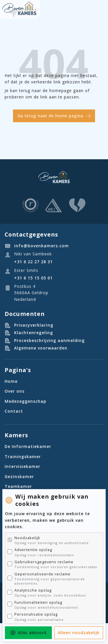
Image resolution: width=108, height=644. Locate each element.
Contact (14, 411)
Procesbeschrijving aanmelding (49, 340)
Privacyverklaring (33, 325)
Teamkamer (18, 486)
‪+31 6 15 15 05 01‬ (33, 278)
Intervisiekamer (22, 466)
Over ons (14, 391)
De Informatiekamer (28, 446)
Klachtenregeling (33, 332)
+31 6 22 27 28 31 (33, 261)
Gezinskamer (19, 476)
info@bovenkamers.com (41, 245)
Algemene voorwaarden (40, 348)
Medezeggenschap (25, 401)
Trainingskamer (23, 456)
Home (11, 381)
